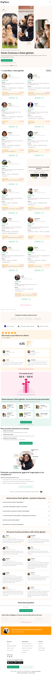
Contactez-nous (25, 650)
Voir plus (9, 84)
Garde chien (14, 318)
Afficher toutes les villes (26, 622)
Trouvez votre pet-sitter (7, 60)
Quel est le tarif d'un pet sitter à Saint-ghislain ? (13, 502)
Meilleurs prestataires (11, 645)
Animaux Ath (20, 618)
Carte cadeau (10, 650)
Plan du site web (31, 672)
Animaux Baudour (21, 619)
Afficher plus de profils (26, 304)
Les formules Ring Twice (27, 645)
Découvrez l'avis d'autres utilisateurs (26, 368)
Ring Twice (3, 309)
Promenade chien (28, 318)
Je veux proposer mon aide (27, 667)
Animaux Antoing (5, 618)
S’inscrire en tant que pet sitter (26, 486)
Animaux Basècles (38, 618)
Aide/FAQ (24, 652)
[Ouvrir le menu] (49, 2)
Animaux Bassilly (5, 619)
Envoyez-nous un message (17, 631)
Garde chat (21, 318)
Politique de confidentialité (22, 672)
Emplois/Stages (41, 648)
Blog (8, 643)
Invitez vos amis (10, 648)
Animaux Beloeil (38, 619)
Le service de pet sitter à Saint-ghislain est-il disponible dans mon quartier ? (19, 515)
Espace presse (41, 650)
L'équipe (40, 645)
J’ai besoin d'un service (13, 667)
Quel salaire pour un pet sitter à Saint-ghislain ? (13, 524)
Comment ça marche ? (27, 643)
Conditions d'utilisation (36, 671)
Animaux (7, 309)
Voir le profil (11, 97)
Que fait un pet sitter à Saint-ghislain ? (11, 520)
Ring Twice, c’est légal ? (27, 648)
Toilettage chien (38, 318)
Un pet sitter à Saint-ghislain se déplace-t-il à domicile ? (15, 506)
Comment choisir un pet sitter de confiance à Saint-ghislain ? (16, 511)
